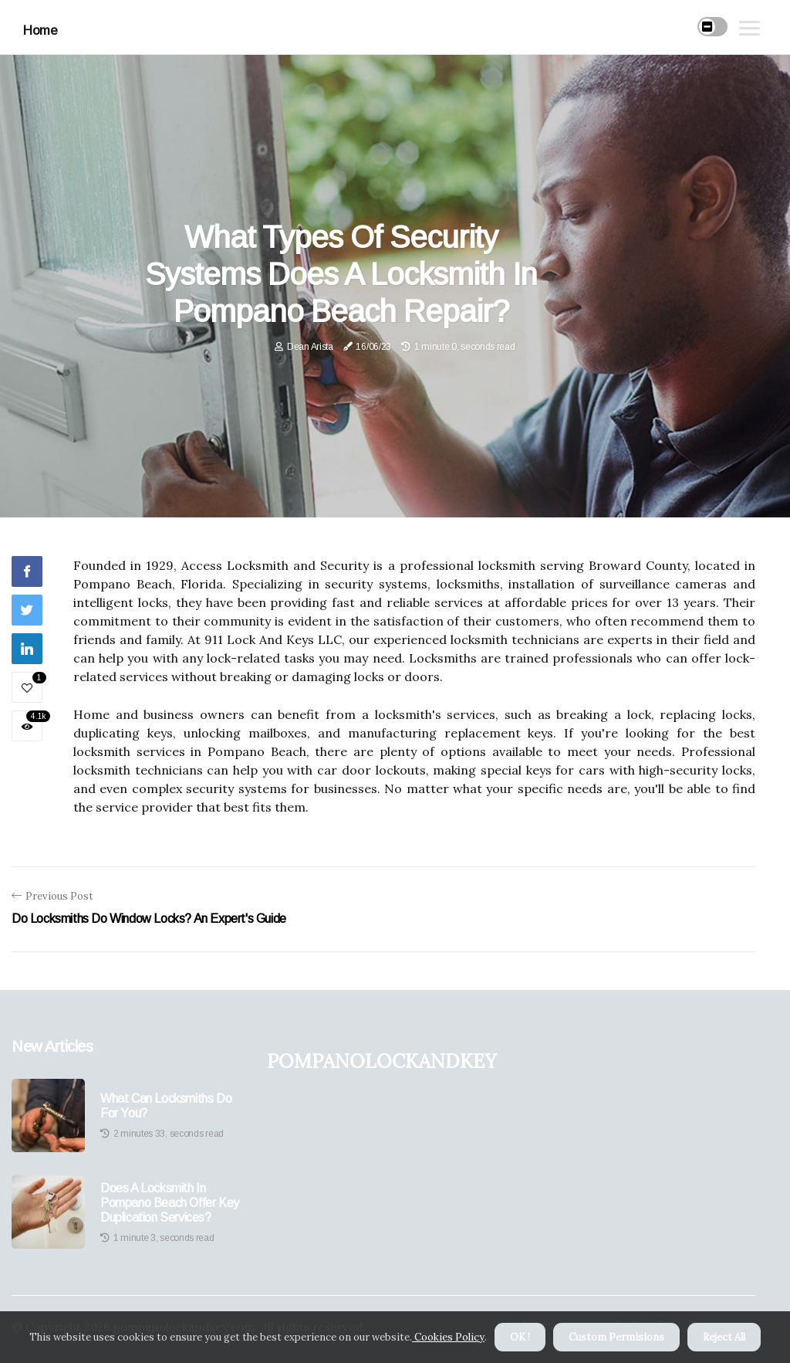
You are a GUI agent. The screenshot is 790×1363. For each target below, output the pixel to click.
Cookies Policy (448, 1337)
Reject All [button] (724, 1337)
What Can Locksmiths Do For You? (165, 1106)
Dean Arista (310, 346)
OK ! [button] (520, 1337)
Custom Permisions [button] (616, 1337)
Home (40, 30)
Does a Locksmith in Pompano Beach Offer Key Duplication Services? (169, 1203)
